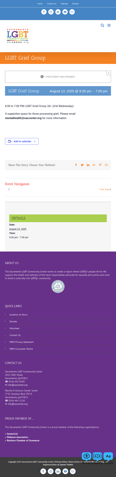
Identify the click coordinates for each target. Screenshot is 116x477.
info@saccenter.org (18, 384)
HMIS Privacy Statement (22, 341)
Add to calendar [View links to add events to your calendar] (22, 141)
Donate (13, 321)
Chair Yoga (104, 189)
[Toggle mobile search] (102, 25)
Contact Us (15, 335)
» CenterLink (11, 433)
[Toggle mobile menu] (109, 25)
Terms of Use (73, 461)
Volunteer (14, 328)
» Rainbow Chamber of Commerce (22, 440)
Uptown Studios (66, 464)
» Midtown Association (16, 437)
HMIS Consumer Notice (21, 348)
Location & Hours (18, 314)
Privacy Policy (61, 461)
